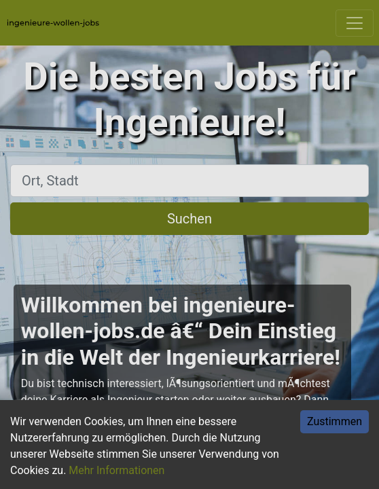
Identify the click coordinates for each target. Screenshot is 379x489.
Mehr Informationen (116, 470)
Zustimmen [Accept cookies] (334, 421)
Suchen (189, 219)
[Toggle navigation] (355, 23)
